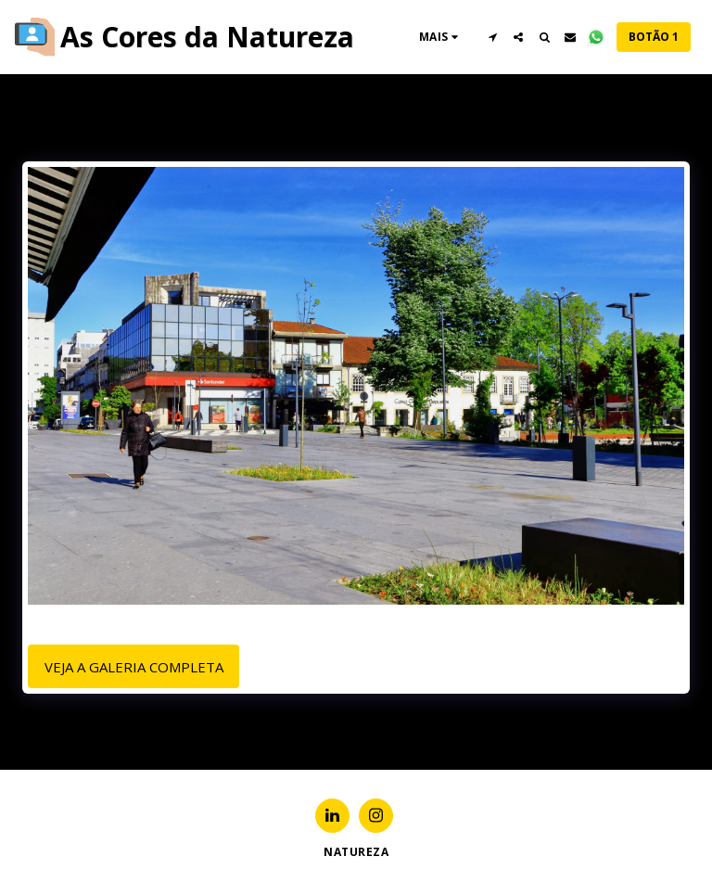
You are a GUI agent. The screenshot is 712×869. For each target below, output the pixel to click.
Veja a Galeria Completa (133, 667)
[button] (492, 37)
